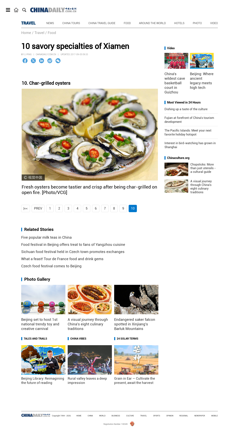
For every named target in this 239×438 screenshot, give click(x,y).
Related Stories (39, 229)
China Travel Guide (101, 23)
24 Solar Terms (127, 338)
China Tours (71, 23)
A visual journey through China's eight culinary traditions (201, 186)
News (50, 23)
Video (214, 23)
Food (127, 23)
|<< (25, 208)
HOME (78, 416)
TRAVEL (28, 23)
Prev (38, 208)
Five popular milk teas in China (46, 237)
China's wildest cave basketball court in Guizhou (174, 83)
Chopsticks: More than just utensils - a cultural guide (203, 168)
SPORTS (156, 416)
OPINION (169, 416)
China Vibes (78, 338)
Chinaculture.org (178, 158)
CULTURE (130, 416)
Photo (197, 23)
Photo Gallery (37, 279)
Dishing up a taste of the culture (185, 109)
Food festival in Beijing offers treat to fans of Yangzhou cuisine (73, 244)
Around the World (152, 23)
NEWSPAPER (199, 416)
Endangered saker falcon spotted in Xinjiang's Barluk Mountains (134, 324)
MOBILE (214, 416)
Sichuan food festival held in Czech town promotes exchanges (73, 252)
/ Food (50, 33)
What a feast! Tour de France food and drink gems (62, 259)
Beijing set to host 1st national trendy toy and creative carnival (40, 324)
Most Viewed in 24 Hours (184, 102)
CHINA (90, 416)
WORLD (102, 416)
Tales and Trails (35, 338)
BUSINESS (116, 416)
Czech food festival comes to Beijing (51, 266)
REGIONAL (183, 416)
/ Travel (38, 33)
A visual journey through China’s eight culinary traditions (88, 324)
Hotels (179, 23)
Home (26, 33)
